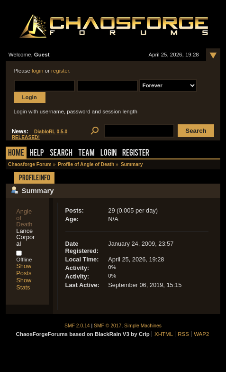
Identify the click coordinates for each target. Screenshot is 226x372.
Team (86, 153)
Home (16, 153)
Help (37, 153)
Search (61, 153)
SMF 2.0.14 (77, 325)
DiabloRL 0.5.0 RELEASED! (40, 134)
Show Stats (23, 284)
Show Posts (23, 269)
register (60, 71)
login (37, 71)
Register (135, 153)
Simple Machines (143, 325)
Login (108, 153)
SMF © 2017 (107, 325)
